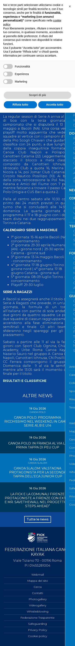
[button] (70, 6)
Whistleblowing (37, 611)
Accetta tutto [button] (54, 104)
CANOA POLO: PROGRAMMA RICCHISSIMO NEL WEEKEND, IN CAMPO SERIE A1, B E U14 (37, 421)
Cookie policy (37, 636)
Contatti (37, 593)
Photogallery (38, 599)
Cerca (38, 587)
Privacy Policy (37, 630)
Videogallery (37, 605)
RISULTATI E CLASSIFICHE (24, 381)
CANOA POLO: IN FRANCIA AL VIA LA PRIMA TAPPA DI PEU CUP (37, 445)
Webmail (37, 574)
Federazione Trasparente (37, 617)
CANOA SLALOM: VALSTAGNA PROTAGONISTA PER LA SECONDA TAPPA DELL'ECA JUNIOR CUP (37, 472)
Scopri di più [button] (37, 95)
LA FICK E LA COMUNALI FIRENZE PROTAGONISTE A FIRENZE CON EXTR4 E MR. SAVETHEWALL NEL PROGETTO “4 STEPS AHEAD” (38, 500)
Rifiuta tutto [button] (20, 104)
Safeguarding (37, 624)
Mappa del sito (37, 581)
